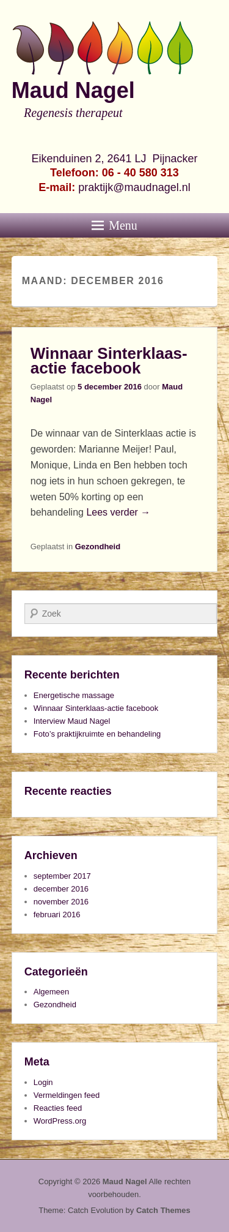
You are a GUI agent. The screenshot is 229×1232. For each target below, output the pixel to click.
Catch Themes (163, 1210)
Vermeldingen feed (67, 1095)
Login (43, 1082)
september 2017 (62, 876)
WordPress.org (60, 1120)
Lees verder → (118, 512)
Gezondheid (97, 546)
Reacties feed (58, 1108)
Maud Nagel (73, 90)
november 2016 (61, 901)
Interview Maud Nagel (72, 721)
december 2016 (61, 888)
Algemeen (52, 991)
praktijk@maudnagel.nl (134, 187)
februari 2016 (57, 914)
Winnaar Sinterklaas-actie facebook (109, 360)
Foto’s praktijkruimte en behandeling (97, 733)
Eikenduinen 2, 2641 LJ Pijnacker (114, 158)
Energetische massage (74, 695)
